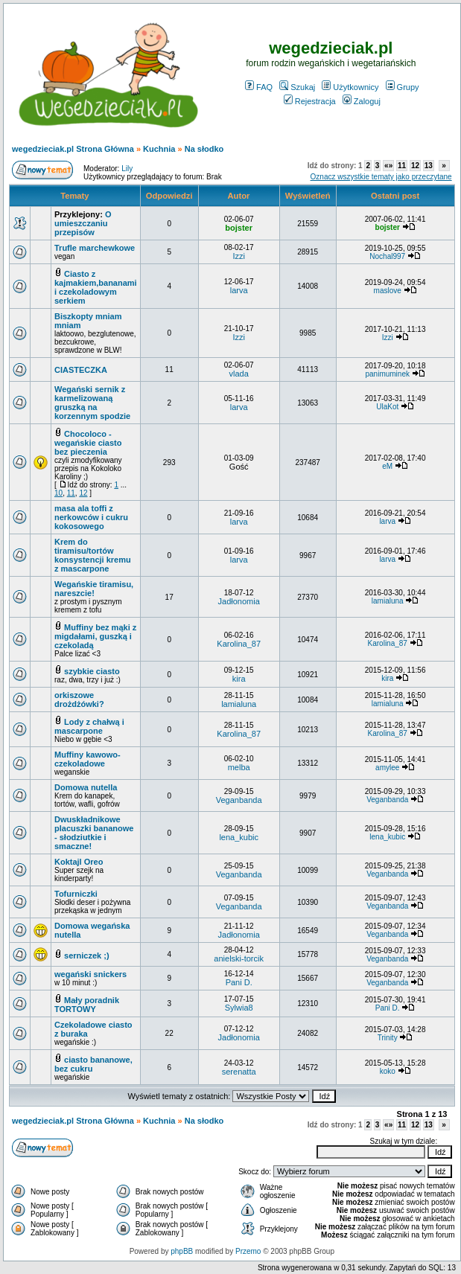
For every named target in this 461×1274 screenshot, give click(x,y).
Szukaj (297, 87)
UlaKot (387, 407)
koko (387, 1071)
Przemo (248, 1251)
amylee (387, 768)
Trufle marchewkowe (94, 247)
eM (387, 466)
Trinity (388, 1038)
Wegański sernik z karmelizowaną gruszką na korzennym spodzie (92, 402)
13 (429, 165)
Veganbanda (239, 800)
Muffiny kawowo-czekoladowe (87, 759)
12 (415, 165)
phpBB (182, 1251)
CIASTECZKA (80, 369)
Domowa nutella (85, 787)
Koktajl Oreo (78, 861)
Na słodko (204, 148)
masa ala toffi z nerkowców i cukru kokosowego (91, 517)
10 (58, 493)
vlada (239, 373)
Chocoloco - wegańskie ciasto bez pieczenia (88, 442)
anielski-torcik (239, 958)
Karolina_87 (239, 643)
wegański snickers (90, 974)
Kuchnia (159, 148)
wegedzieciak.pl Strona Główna (73, 148)
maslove (387, 291)
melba (239, 767)
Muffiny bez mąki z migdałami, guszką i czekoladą (95, 636)
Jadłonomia (239, 601)
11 (402, 165)
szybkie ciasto (92, 671)
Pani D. (239, 982)
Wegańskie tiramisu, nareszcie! (93, 589)
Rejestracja (310, 101)
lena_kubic (238, 837)
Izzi (238, 256)
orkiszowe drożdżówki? (79, 699)
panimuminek (387, 374)
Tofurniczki (76, 893)
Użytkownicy (350, 87)
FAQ (259, 87)
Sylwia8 (239, 1007)
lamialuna (388, 601)
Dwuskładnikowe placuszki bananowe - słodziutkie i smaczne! (93, 833)
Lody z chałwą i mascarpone (89, 726)
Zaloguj (362, 101)
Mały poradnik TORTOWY (86, 1005)
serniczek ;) (86, 955)
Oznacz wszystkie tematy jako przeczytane (381, 177)
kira (239, 678)
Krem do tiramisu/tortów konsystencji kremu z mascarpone (92, 555)
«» (388, 165)
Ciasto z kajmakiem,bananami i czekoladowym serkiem (95, 287)
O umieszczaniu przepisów (82, 223)
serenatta (239, 1071)
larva (239, 290)
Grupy (402, 87)
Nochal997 (387, 256)
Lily (127, 168)
